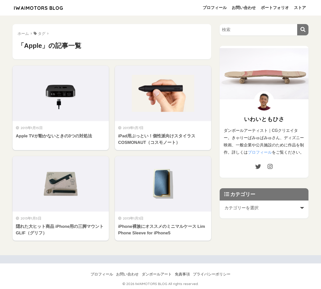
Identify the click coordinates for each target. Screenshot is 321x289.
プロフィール (215, 8)
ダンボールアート (157, 274)
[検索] (302, 29)
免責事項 (182, 274)
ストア (300, 8)
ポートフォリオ (275, 8)
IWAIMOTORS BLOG (43, 7)
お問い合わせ (244, 8)
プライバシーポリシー (211, 274)
